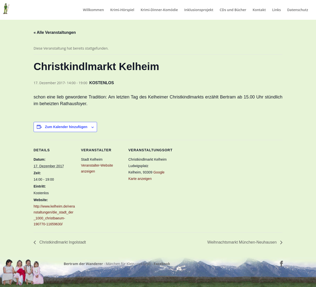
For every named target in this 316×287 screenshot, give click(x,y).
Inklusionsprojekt (198, 10)
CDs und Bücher (233, 10)
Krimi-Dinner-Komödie (159, 10)
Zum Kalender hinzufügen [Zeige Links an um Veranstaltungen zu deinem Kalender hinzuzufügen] (66, 127)
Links (276, 10)
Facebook (162, 263)
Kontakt (259, 10)
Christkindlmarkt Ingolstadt (62, 242)
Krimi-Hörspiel (122, 10)
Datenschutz (297, 10)
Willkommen (93, 10)
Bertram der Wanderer (83, 263)
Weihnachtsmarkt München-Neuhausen (242, 242)
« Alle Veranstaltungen (55, 32)
